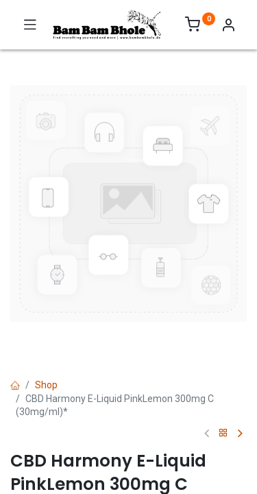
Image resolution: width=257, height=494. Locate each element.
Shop (46, 384)
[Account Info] (228, 26)
